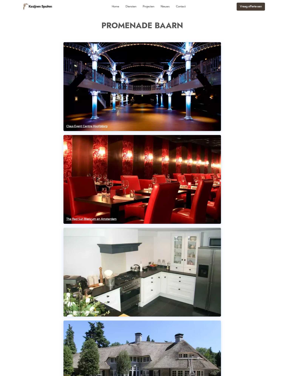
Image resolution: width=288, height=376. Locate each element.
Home (115, 6)
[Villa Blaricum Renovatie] (142, 272)
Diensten (131, 6)
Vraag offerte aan (251, 6)
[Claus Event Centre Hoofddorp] (142, 86)
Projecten (148, 6)
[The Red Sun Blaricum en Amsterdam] (142, 179)
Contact (181, 6)
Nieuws (165, 6)
